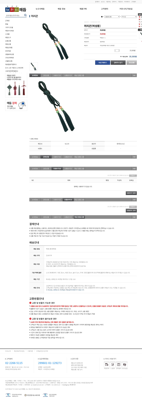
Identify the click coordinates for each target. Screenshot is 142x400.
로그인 (102, 2)
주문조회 (120, 2)
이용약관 (30, 351)
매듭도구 (8, 37)
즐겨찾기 (97, 2)
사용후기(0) (57, 75)
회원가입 (108, 2)
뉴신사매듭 (40, 9)
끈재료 (7, 20)
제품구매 (83, 9)
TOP (134, 75)
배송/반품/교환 (79, 75)
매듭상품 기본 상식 (76, 369)
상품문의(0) (68, 75)
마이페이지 (127, 2)
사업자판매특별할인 (11, 71)
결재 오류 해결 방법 (77, 365)
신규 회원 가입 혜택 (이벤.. (79, 367)
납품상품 (8, 41)
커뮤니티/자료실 (126, 9)
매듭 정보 (61, 9)
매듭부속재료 (9, 31)
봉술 (6, 24)
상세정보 (35, 75)
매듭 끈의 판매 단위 (77, 363)
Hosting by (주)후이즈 (69, 385)
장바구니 (114, 2)
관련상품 (46, 75)
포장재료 (8, 51)
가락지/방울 (9, 27)
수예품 (7, 34)
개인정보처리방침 (19, 351)
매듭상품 (8, 44)
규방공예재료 (9, 57)
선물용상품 (8, 61)
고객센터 (133, 2)
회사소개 (8, 351)
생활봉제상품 (9, 54)
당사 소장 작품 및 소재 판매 (14, 68)
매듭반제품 (8, 47)
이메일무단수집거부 (42, 351)
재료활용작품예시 (11, 64)
